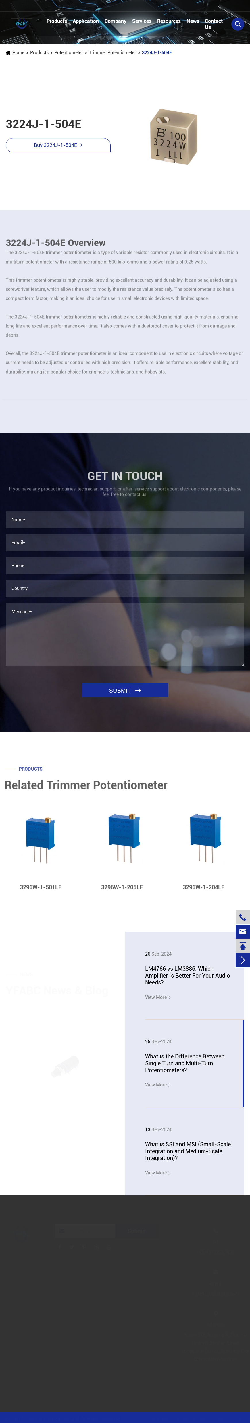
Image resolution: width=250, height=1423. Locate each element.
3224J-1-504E (157, 52)
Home (18, 52)
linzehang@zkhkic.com (107, 6)
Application (86, 21)
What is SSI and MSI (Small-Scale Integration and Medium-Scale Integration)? (188, 1151)
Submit (138, 1231)
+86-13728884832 (33, 6)
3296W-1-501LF (40, 890)
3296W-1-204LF (203, 890)
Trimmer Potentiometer (112, 52)
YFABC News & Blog (57, 989)
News (192, 21)
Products (57, 21)
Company (115, 21)
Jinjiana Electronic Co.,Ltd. (55, 1419)
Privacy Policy (189, 1419)
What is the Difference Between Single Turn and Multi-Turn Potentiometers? (184, 1063)
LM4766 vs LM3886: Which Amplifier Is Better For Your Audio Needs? (187, 975)
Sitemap (158, 1419)
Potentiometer (68, 52)
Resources (169, 21)
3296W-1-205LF (122, 890)
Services (141, 21)
